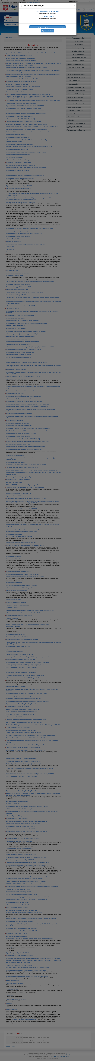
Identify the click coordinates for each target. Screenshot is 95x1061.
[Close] (74, 5)
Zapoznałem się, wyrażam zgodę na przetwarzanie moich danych (47, 27)
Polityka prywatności (47, 16)
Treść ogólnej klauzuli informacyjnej (47, 11)
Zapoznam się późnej (47, 31)
